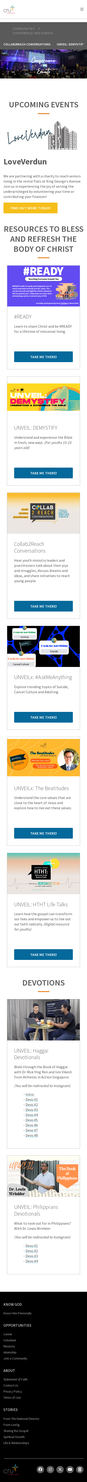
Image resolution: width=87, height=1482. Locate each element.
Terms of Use (12, 1397)
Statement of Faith (15, 1379)
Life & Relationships (16, 1443)
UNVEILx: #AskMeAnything (43, 677)
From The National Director (21, 1419)
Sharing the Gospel (15, 1431)
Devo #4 (32, 1114)
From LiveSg (11, 1425)
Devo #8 (32, 1135)
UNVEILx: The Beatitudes (41, 788)
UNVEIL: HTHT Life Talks (41, 904)
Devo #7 (32, 1130)
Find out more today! (30, 208)
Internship (9, 1352)
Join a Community (15, 1358)
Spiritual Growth (14, 1437)
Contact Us (10, 1385)
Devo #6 (32, 1125)
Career (7, 1334)
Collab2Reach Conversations (27, 44)
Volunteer (9, 1340)
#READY (23, 316)
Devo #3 (32, 1109)
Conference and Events (33, 33)
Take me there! (43, 356)
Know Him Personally (17, 1313)
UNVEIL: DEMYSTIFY (35, 428)
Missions (9, 1346)
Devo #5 (32, 1120)
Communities (24, 29)
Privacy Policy (12, 1391)
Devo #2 (32, 1104)
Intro (30, 1094)
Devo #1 (32, 1099)
